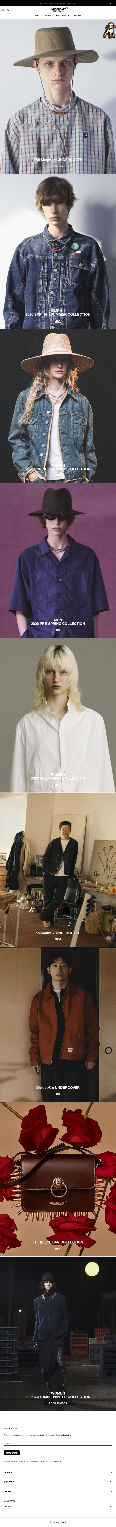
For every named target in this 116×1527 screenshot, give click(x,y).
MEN (36, 16)
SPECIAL (77, 16)
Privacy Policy (57, 1461)
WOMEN (47, 16)
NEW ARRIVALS (62, 16)
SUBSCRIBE (12, 1453)
